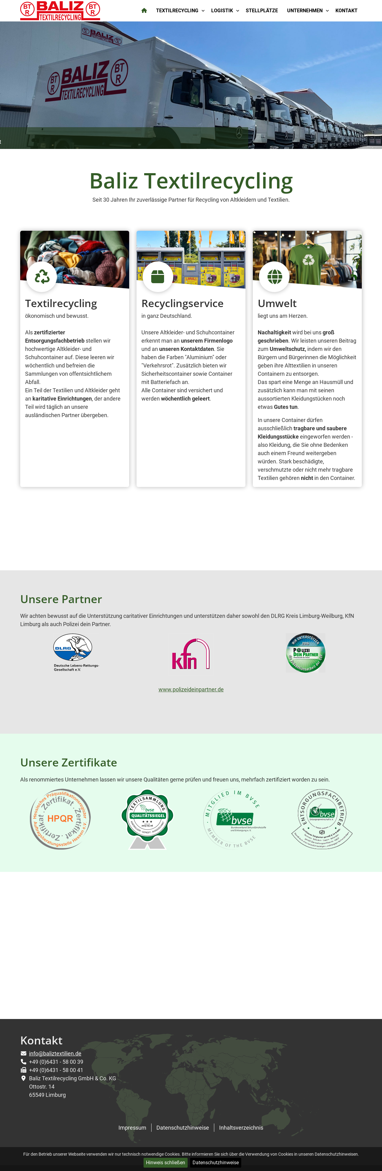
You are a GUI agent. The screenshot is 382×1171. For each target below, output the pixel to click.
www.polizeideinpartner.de (191, 689)
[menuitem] (144, 11)
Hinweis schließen (165, 1162)
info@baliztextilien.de (55, 1053)
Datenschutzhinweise (216, 1162)
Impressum (132, 1127)
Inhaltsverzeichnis (241, 1127)
